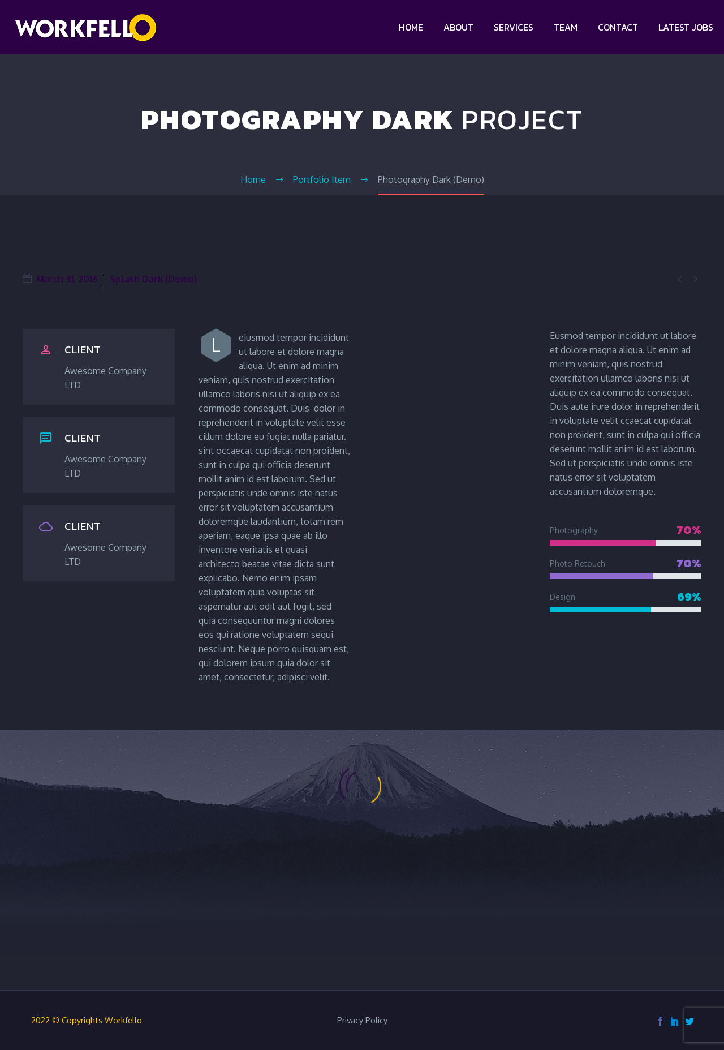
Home (411, 27)
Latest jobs (685, 27)
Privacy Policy (362, 1021)
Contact (618, 27)
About (458, 27)
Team (566, 27)
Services (513, 27)
